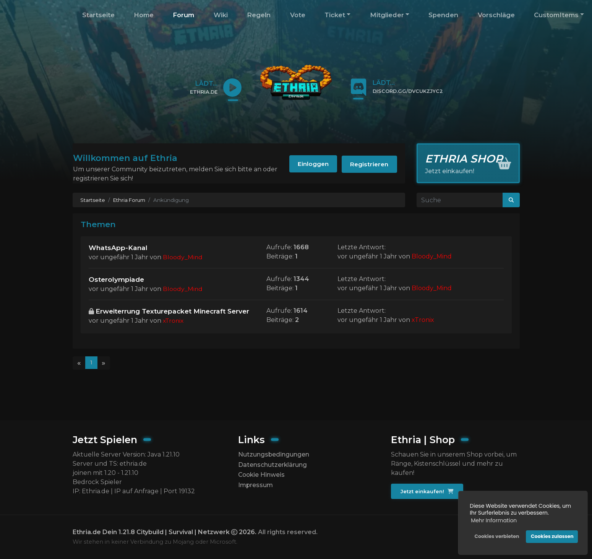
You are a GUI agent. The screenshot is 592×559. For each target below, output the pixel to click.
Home (144, 15)
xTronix (174, 331)
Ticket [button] (334, 15)
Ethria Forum (130, 200)
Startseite (98, 15)
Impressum (256, 485)
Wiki (221, 15)
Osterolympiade (117, 280)
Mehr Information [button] (493, 520)
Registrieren (368, 164)
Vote (297, 15)
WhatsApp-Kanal (119, 248)
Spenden (443, 15)
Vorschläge (496, 15)
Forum (183, 15)
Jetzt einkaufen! (427, 491)
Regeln (259, 15)
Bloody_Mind (183, 257)
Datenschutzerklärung (272, 464)
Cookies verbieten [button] (496, 536)
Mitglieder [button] (387, 15)
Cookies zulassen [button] (551, 536)
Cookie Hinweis (262, 475)
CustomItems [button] (556, 15)
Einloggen (309, 164)
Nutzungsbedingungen (274, 454)
